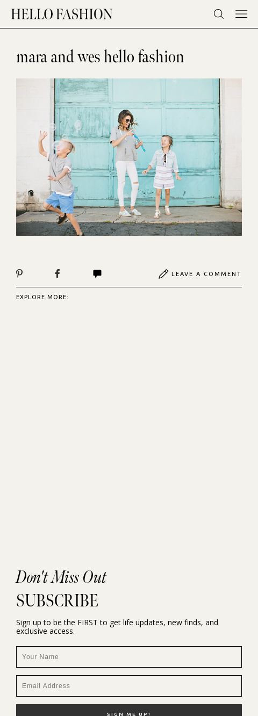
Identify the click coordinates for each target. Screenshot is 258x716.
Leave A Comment (200, 274)
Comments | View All (97, 274)
